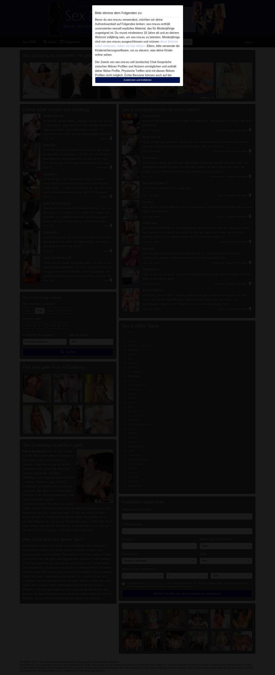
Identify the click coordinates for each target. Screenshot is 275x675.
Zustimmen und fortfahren (138, 80)
